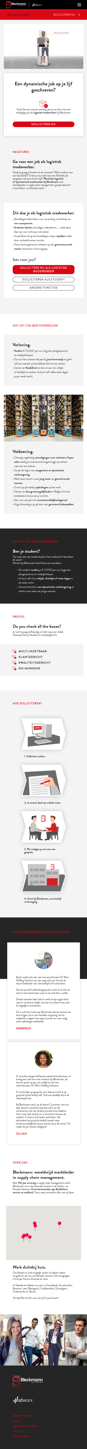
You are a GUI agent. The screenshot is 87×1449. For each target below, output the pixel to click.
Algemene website (22, 1416)
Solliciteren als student (43, 279)
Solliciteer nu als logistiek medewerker (43, 269)
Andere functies (43, 288)
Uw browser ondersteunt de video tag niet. (43, 46)
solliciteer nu (43, 124)
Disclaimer (18, 1431)
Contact (17, 1421)
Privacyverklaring (21, 1436)
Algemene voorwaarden (25, 1426)
